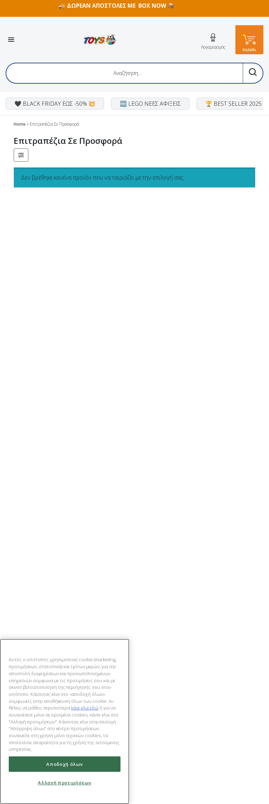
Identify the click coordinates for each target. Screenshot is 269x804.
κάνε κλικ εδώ (84, 708)
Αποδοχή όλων (64, 764)
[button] (21, 155)
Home (20, 124)
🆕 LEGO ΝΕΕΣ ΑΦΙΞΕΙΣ (150, 103)
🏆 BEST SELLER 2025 (233, 103)
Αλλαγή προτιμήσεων (64, 782)
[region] (64, 721)
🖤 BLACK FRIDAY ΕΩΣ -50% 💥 (54, 103)
